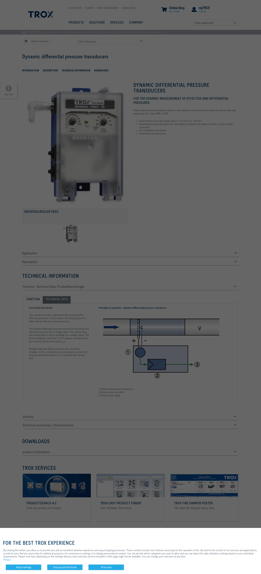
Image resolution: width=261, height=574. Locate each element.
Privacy (7, 559)
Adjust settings (23, 567)
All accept (106, 567)
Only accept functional (65, 567)
